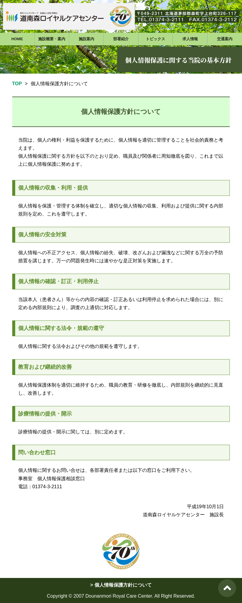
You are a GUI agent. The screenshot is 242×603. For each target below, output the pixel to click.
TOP (17, 83)
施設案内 (86, 39)
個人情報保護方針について (123, 585)
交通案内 (224, 39)
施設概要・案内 (51, 39)
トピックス (155, 39)
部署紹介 (121, 39)
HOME (17, 39)
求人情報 (190, 39)
